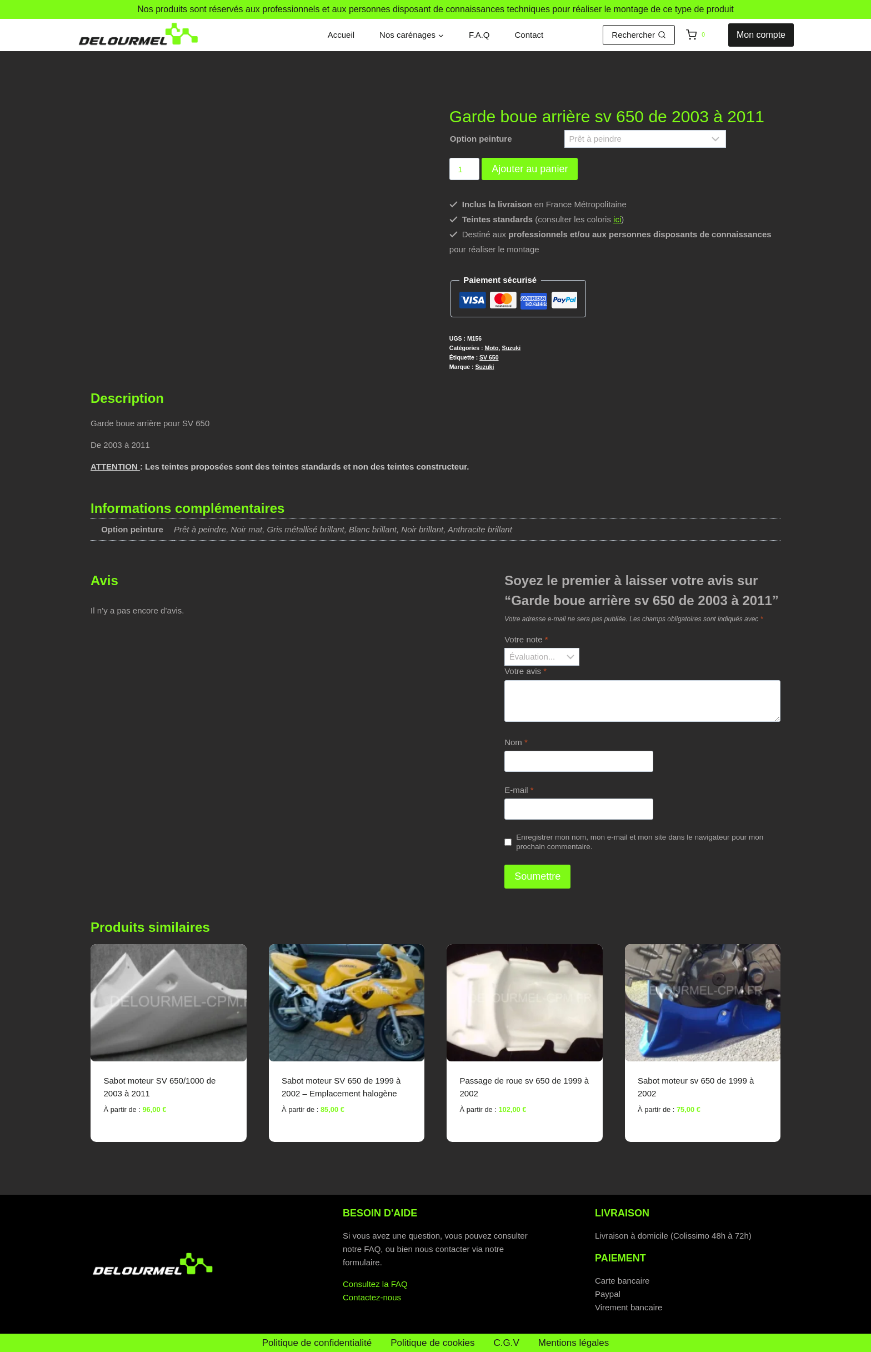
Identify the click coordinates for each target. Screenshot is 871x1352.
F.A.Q (479, 34)
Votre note (526, 639)
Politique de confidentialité (317, 1343)
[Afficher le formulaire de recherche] (639, 35)
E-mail (519, 790)
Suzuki (511, 348)
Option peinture (481, 138)
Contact (529, 34)
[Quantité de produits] (464, 169)
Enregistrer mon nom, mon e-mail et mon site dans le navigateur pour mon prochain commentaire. (639, 842)
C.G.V (506, 1343)
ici (617, 219)
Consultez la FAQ (375, 1284)
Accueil (341, 34)
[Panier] (704, 35)
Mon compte (761, 34)
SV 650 (488, 357)
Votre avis (525, 671)
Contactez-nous (372, 1297)
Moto (491, 348)
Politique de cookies (432, 1343)
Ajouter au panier (530, 168)
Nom (516, 742)
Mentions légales (573, 1343)
